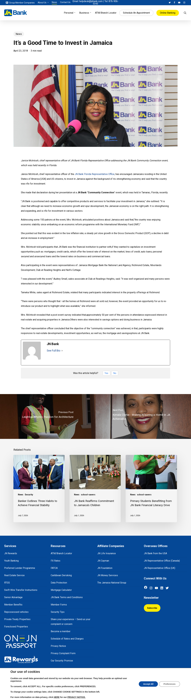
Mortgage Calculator (61, 590)
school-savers (88, 494)
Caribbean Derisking (61, 575)
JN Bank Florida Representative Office (94, 174)
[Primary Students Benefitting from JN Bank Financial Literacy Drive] (151, 488)
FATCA (54, 568)
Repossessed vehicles (16, 612)
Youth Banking (11, 560)
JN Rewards (10, 553)
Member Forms (59, 604)
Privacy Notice (58, 646)
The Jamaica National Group (111, 582)
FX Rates (55, 560)
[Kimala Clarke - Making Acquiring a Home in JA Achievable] (143, 416)
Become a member (60, 631)
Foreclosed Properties (16, 626)
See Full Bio (53, 350)
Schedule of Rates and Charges (67, 638)
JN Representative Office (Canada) (162, 560)
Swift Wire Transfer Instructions (20, 590)
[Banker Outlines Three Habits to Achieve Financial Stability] (39, 488)
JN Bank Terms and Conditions (67, 597)
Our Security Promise (62, 660)
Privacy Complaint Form (63, 653)
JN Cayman (103, 560)
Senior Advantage (13, 597)
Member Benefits (13, 604)
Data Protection (59, 582)
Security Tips (57, 612)
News (19, 34)
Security (29, 494)
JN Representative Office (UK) (159, 568)
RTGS (7, 582)
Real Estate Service (14, 575)
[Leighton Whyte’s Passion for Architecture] (48, 416)
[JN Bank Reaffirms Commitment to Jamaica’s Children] (95, 488)
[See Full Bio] (62, 350)
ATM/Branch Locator (61, 553)
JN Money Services (107, 575)
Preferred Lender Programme (19, 568)
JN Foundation (104, 568)
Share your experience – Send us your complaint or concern (70, 621)
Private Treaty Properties (17, 619)
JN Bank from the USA (155, 553)
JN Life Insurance (106, 553)
